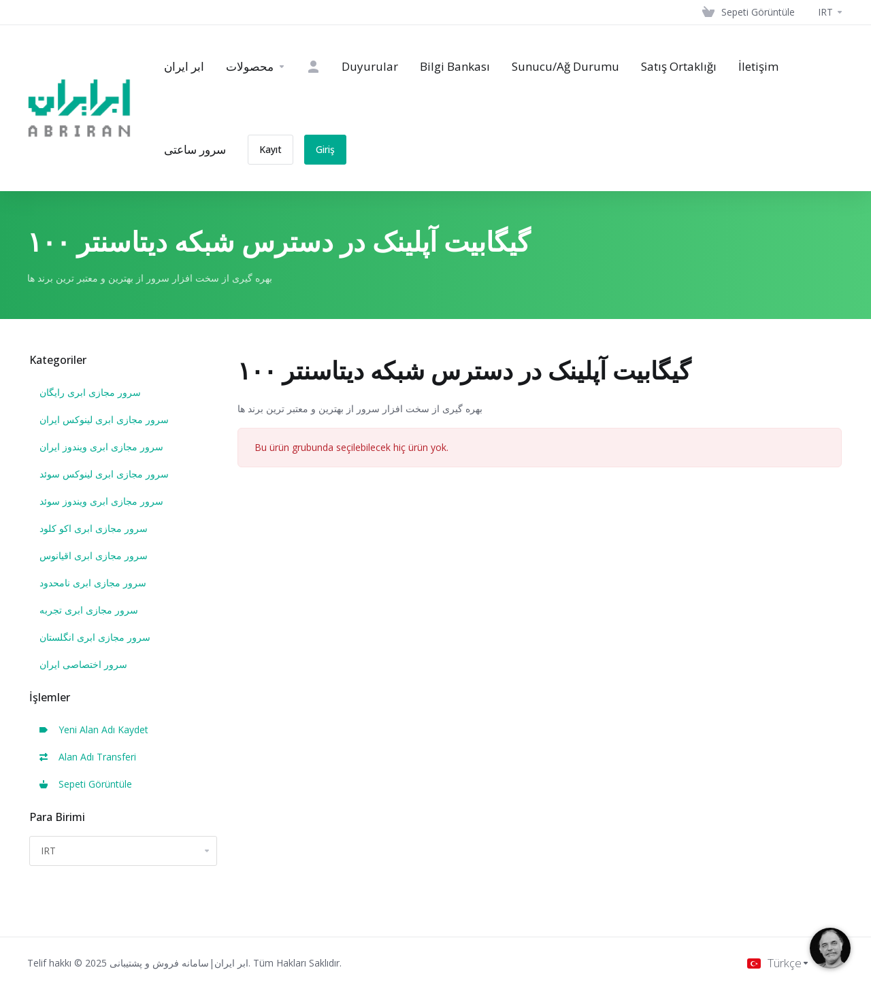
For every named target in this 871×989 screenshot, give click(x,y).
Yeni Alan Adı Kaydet (93, 729)
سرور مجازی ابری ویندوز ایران (101, 446)
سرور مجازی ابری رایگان (90, 392)
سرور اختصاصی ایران (83, 664)
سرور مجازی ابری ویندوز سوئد (101, 501)
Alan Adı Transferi (87, 756)
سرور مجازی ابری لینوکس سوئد (104, 473)
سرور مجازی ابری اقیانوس (93, 555)
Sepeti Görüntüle (85, 783)
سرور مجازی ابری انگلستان (94, 637)
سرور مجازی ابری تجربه (88, 609)
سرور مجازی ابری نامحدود (92, 582)
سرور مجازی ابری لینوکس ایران (104, 419)
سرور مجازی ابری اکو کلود (93, 528)
